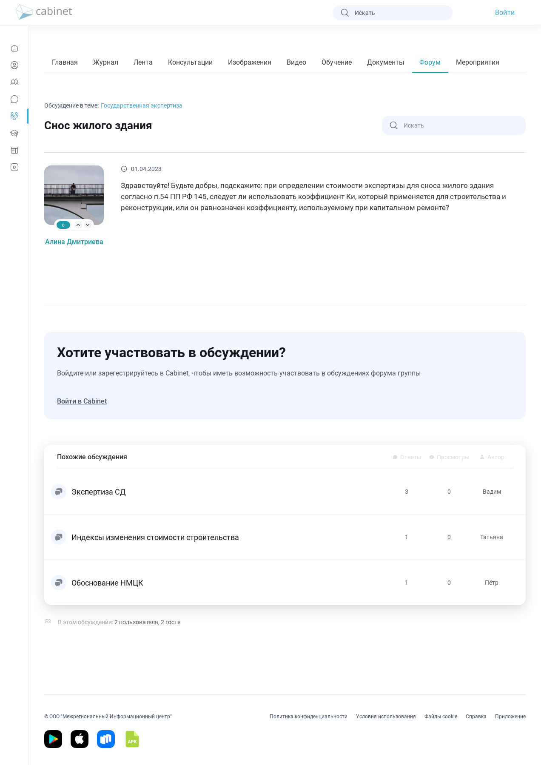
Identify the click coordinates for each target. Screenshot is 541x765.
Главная (65, 62)
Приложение (510, 716)
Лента (143, 62)
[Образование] (14, 133)
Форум (430, 62)
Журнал (105, 62)
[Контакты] (14, 82)
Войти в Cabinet (82, 401)
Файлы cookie (440, 716)
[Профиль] (14, 65)
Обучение (337, 62)
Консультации (190, 62)
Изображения (249, 62)
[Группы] (14, 116)
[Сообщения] (14, 99)
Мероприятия (477, 62)
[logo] (43, 13)
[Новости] (14, 48)
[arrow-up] (78, 225)
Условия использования (386, 716)
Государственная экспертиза (141, 105)
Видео (296, 62)
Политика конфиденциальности (308, 716)
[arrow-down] (87, 225)
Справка (476, 716)
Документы (385, 62)
